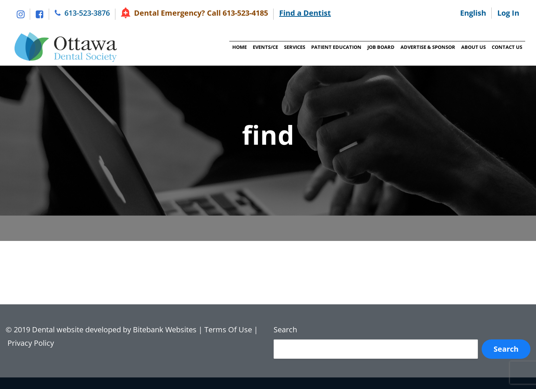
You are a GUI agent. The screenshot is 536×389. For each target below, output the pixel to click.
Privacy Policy (31, 343)
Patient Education (335, 47)
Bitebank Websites (165, 329)
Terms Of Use (228, 329)
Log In (508, 13)
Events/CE (264, 47)
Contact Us (506, 47)
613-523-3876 (87, 13)
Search (285, 329)
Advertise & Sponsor (427, 47)
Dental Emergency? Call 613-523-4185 (201, 13)
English (473, 13)
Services (293, 47)
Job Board (380, 47)
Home (239, 47)
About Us (472, 47)
